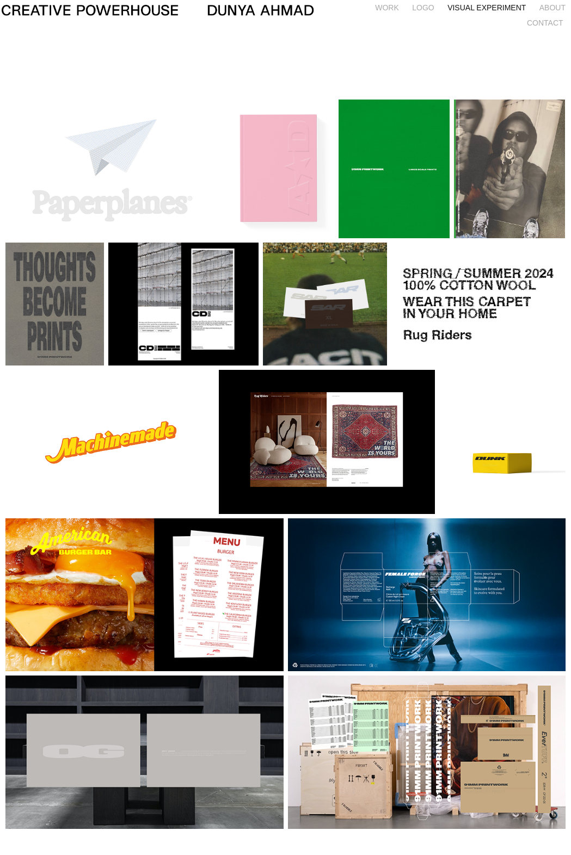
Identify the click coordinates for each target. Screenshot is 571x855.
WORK (387, 7)
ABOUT (552, 7)
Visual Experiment (486, 7)
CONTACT (545, 22)
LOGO (423, 7)
